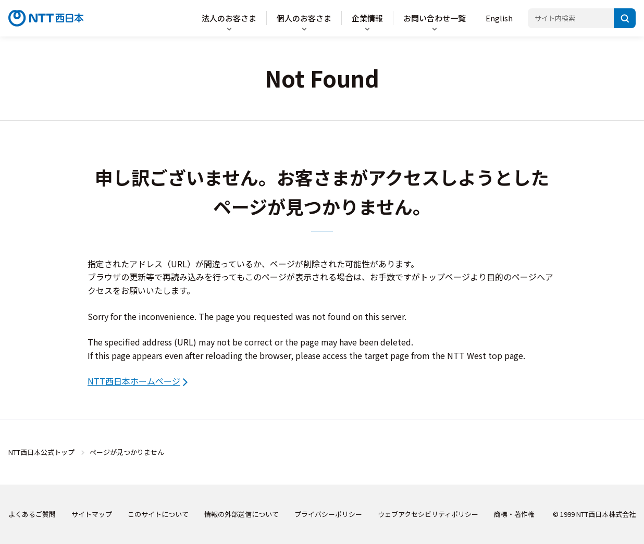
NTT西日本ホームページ (134, 381)
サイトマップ (91, 514)
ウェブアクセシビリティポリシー (428, 514)
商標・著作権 (514, 514)
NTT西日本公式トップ (41, 452)
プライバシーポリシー (328, 514)
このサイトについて (158, 514)
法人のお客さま (229, 18)
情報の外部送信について (241, 514)
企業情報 (367, 18)
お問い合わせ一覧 (434, 18)
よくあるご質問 (32, 514)
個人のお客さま (304, 18)
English (499, 18)
